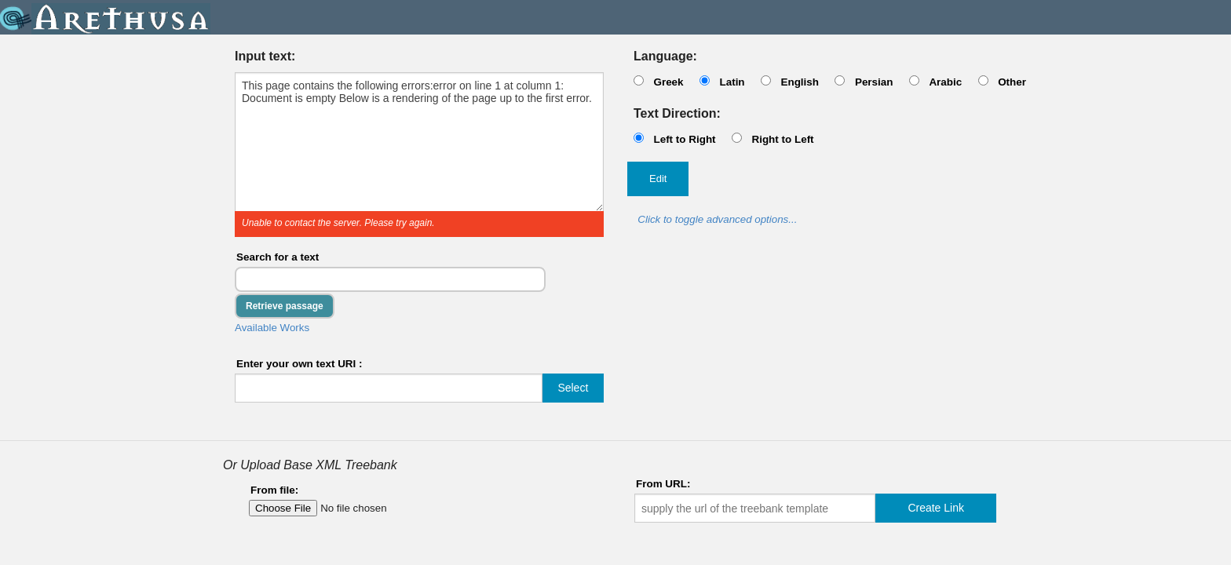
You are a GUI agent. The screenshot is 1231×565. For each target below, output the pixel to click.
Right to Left (782, 139)
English (799, 82)
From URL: (663, 484)
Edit (658, 178)
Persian (874, 82)
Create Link (936, 507)
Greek (668, 82)
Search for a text (277, 257)
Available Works (272, 328)
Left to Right (684, 139)
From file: (274, 490)
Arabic (945, 82)
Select (572, 387)
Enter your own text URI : (299, 364)
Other (1012, 82)
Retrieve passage (284, 306)
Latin (731, 82)
